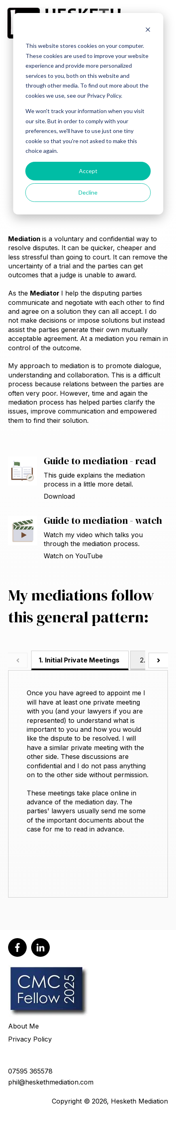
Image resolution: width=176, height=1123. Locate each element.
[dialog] (88, 113)
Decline (88, 192)
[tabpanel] (88, 784)
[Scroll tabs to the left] (18, 660)
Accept (88, 170)
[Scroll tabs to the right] (158, 660)
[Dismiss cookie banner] (148, 31)
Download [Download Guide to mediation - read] (59, 496)
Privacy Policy (30, 1039)
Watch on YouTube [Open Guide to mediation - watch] (73, 556)
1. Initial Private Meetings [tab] (79, 660)
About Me (23, 1026)
